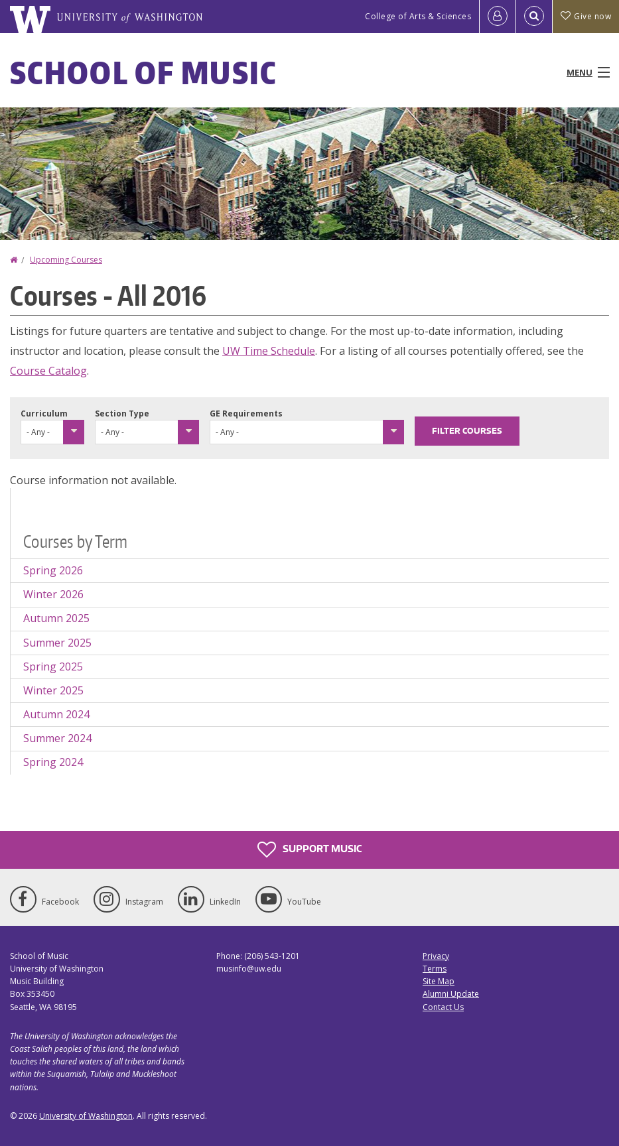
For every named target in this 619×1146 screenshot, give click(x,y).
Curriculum (44, 413)
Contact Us (443, 1007)
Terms (435, 968)
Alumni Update (451, 993)
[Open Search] (534, 16)
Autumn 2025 (56, 618)
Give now (586, 16)
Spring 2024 (53, 762)
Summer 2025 (57, 642)
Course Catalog (48, 370)
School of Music (143, 72)
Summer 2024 (57, 738)
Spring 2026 (53, 570)
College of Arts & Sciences (418, 16)
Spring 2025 (53, 666)
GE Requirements (246, 413)
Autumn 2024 (56, 714)
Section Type (122, 413)
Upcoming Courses (66, 259)
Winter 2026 (53, 594)
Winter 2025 (53, 690)
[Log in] (498, 16)
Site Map (438, 981)
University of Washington (86, 1115)
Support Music (309, 849)
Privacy (436, 956)
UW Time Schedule (268, 351)
